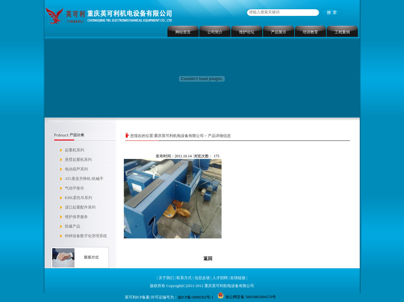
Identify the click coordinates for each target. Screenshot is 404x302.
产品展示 (278, 32)
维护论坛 (246, 32)
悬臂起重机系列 (78, 159)
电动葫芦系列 (76, 169)
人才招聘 (220, 278)
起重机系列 (74, 150)
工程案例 (342, 32)
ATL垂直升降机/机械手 (84, 178)
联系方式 (184, 278)
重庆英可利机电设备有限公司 (179, 136)
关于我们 (166, 278)
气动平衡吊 (74, 188)
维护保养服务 (76, 217)
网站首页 (183, 32)
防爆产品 (72, 226)
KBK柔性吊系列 (78, 198)
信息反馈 (202, 278)
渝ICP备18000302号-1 (196, 297)
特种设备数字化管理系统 (86, 236)
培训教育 (310, 32)
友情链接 (237, 278)
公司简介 (215, 32)
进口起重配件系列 (80, 207)
